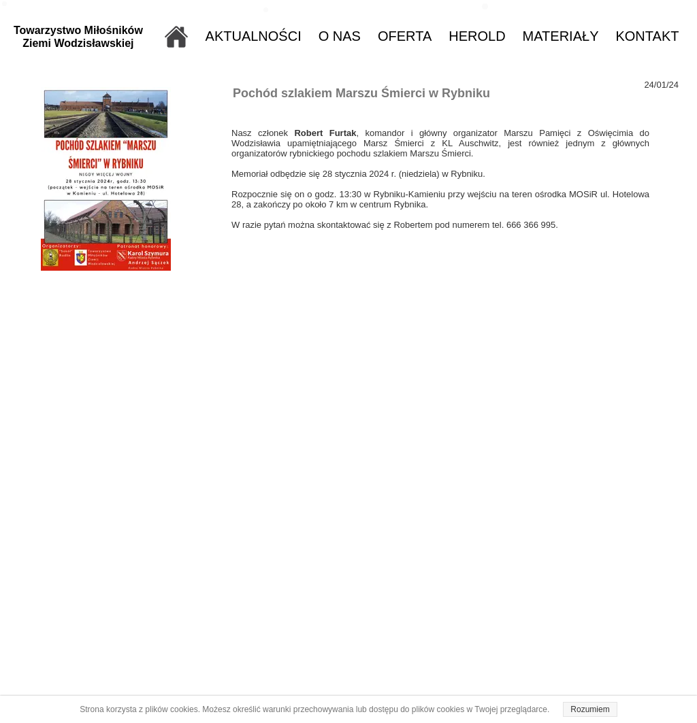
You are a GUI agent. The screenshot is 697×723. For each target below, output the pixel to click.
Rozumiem (589, 709)
